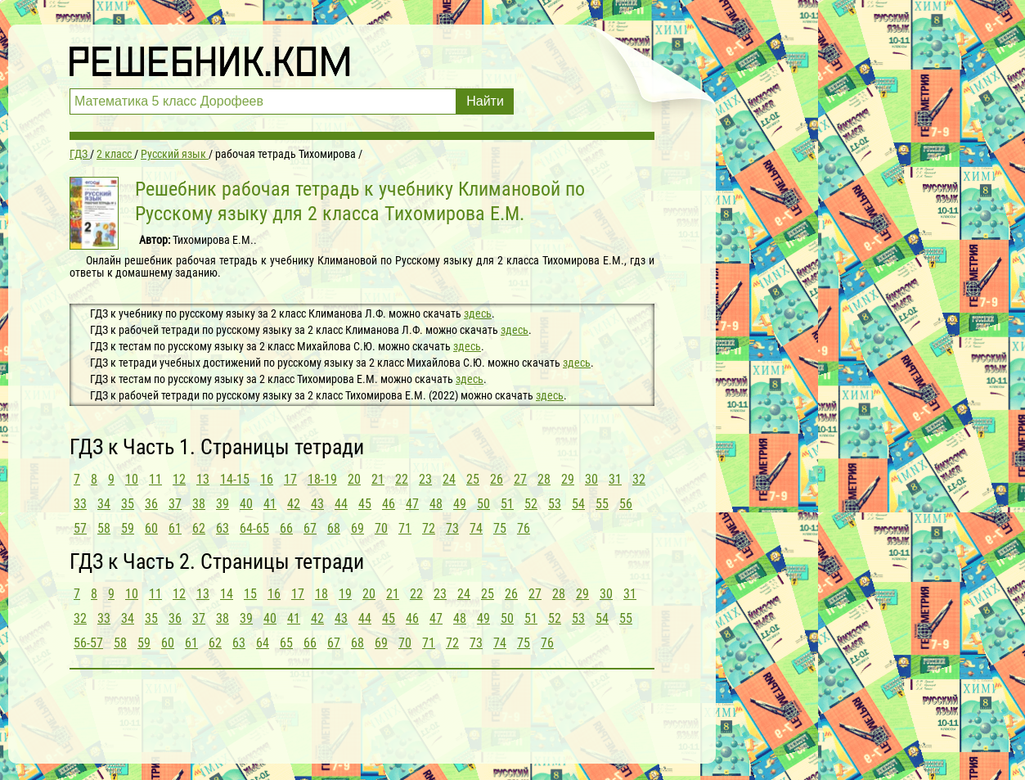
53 (554, 504)
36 (151, 504)
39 (222, 504)
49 (459, 504)
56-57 (88, 643)
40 (246, 504)
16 (266, 479)
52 (530, 504)
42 (293, 504)
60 (151, 528)
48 (436, 504)
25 (472, 479)
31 (615, 479)
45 (364, 504)
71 (404, 528)
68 (333, 528)
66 (286, 528)
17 (290, 479)
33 (80, 504)
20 (354, 479)
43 (317, 504)
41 (269, 504)
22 (401, 479)
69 (357, 528)
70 (381, 528)
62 (198, 528)
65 (286, 643)
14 (226, 594)
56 (625, 504)
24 (449, 479)
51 (507, 504)
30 (591, 479)
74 (476, 528)
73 (452, 528)
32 (638, 479)
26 (496, 479)
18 (321, 594)
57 (80, 528)
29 (567, 479)
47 (412, 504)
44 (341, 504)
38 (198, 504)
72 (428, 528)
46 (388, 504)
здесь (478, 313)
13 (202, 479)
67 (310, 528)
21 (377, 479)
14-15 (235, 479)
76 (523, 528)
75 (499, 528)
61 (175, 528)
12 (179, 479)
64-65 (254, 528)
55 (602, 504)
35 (127, 504)
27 (520, 479)
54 (578, 504)
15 (250, 594)
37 (175, 504)
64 (262, 643)
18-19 (322, 479)
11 (155, 479)
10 (131, 479)
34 (103, 504)
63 (222, 528)
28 (544, 479)
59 (127, 528)
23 (425, 479)
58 (103, 528)
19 (345, 594)
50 (483, 504)
